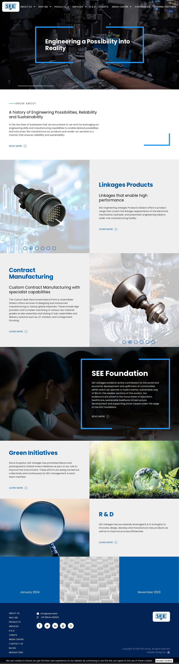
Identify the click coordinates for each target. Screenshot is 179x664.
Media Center (124, 6)
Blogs (13, 651)
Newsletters (17, 655)
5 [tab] (27, 248)
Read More (15, 146)
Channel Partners (166, 6)
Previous (4, 45)
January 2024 (29, 590)
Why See (51, 6)
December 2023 (89, 590)
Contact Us (145, 6)
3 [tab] (91, 87)
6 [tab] (32, 248)
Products (68, 6)
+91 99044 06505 (50, 617)
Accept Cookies (164, 660)
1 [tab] (19, 87)
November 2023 (149, 590)
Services (85, 6)
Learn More (110, 226)
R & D (99, 6)
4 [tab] (126, 87)
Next (174, 45)
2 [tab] (55, 87)
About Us (35, 6)
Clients (109, 6)
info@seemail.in (49, 614)
